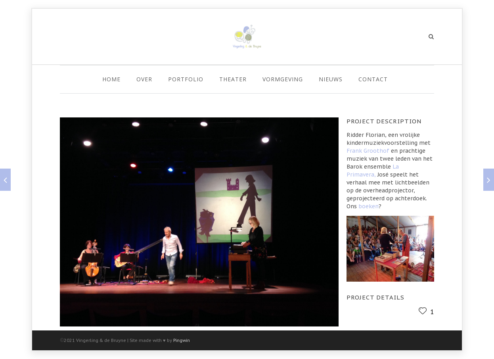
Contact (373, 79)
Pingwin (181, 340)
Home (111, 79)
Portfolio (185, 79)
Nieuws (331, 79)
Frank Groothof (368, 150)
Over (144, 79)
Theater (233, 79)
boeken (368, 206)
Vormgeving (282, 79)
